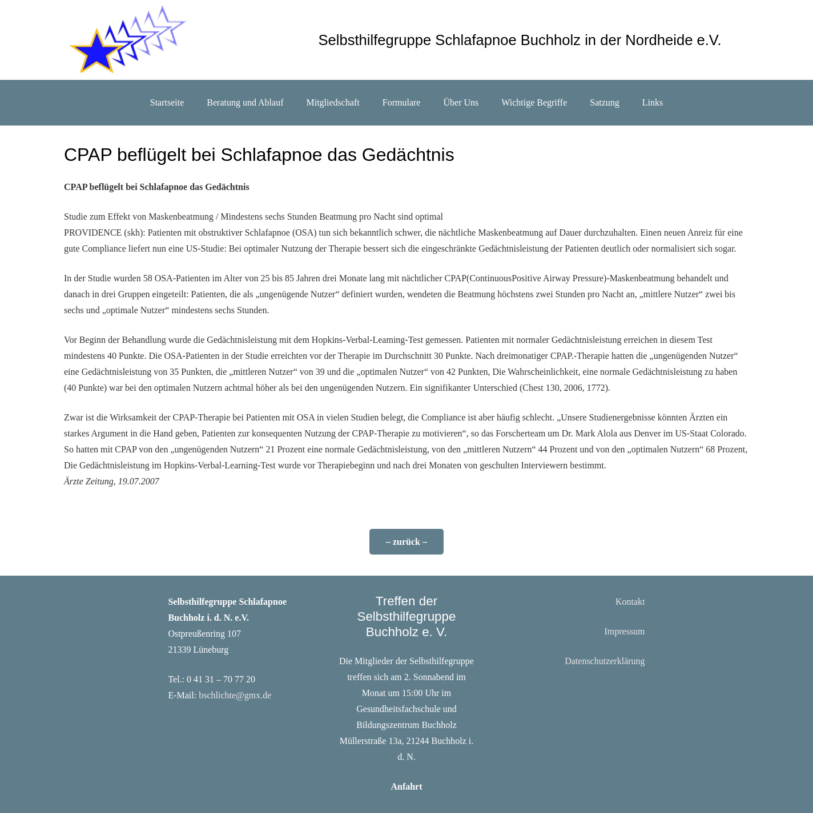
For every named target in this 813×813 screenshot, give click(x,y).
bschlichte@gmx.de (235, 695)
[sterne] (127, 40)
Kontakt (630, 601)
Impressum (624, 631)
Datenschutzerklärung (605, 661)
